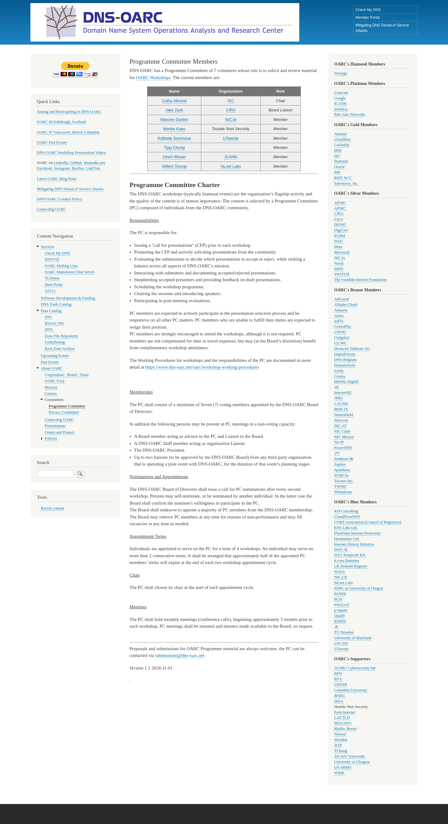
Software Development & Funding (68, 298)
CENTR (340, 684)
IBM (338, 150)
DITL (49, 329)
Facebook (44, 168)
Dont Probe (54, 284)
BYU (338, 679)
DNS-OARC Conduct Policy (59, 199)
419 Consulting (346, 511)
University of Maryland (352, 638)
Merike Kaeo (174, 128)
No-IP (339, 442)
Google (340, 98)
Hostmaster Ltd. (347, 539)
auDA (339, 321)
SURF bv (341, 475)
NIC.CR (340, 577)
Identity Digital (346, 381)
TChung (340, 751)
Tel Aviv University (349, 756)
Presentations (55, 426)
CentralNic (343, 326)
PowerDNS (343, 448)
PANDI (340, 594)
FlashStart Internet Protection (357, 533)
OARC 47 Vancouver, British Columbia (68, 132)
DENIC (340, 224)
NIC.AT (340, 426)
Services (47, 247)
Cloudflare (342, 139)
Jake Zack (174, 110)
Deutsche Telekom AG (352, 348)
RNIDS (340, 621)
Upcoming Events (55, 356)
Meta (338, 247)
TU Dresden (344, 632)
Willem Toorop (174, 166)
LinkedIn (61, 163)
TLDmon (52, 278)
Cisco (338, 219)
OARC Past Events (52, 142)
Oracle (339, 167)
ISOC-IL (341, 549)
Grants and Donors (60, 432)
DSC (49, 317)
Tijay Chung (174, 147)
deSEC (339, 696)
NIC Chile (342, 431)
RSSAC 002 (54, 323)
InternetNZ (343, 392)
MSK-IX (341, 409)
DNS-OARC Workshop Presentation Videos (71, 152)
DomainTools (345, 365)
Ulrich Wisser (174, 156)
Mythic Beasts (345, 728)
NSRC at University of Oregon (358, 588)
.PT (337, 453)
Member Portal (368, 17)
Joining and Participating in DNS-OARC (69, 112)
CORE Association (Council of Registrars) (367, 522)
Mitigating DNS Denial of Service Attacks (382, 28)
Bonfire (78, 168)
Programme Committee (67, 406)
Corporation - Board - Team (66, 375)
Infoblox (341, 109)
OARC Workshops (153, 77)
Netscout (341, 420)
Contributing (55, 342)
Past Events (50, 362)
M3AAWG (343, 723)
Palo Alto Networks (349, 114)
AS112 (50, 291)
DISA (339, 701)
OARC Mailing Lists (61, 266)
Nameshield (343, 415)
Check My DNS (368, 10)
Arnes (339, 316)
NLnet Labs (231, 166)
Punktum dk (343, 459)
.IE (336, 387)
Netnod (340, 734)
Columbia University (350, 690)
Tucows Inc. (344, 481)
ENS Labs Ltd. (346, 528)
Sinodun (341, 740)
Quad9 (339, 616)
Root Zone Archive (60, 348)
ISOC (338, 241)
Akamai (340, 134)
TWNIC (340, 486)
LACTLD (342, 717)
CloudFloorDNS (347, 516)
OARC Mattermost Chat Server (70, 272)
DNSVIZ (52, 259)
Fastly (339, 371)
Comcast (341, 92)
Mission (51, 387)
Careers (51, 393)
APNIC (340, 208)
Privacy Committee (64, 412)
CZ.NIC (340, 343)
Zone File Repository (61, 336)
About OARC (52, 368)
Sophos (340, 464)
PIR (337, 172)
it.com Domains (347, 560)
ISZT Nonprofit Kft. (350, 555)
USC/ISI (341, 643)
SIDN (339, 269)
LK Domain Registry (350, 566)
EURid (339, 236)
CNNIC (340, 332)
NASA (339, 572)
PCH (338, 599)
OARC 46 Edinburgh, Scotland (61, 122)
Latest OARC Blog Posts (56, 179)
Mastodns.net (94, 163)
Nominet (341, 161)
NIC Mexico (344, 437)
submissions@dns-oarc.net (180, 655)
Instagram (62, 168)
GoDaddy (342, 145)
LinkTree (93, 168)
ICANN (231, 156)
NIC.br (231, 119)
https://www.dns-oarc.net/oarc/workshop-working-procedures (202, 367)
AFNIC (340, 203)
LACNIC (341, 404)
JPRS (338, 398)
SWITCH (341, 274)
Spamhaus (342, 470)
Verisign (341, 73)
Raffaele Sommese (174, 138)
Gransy (340, 376)
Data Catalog (51, 311)
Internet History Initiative (354, 544)
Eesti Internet (345, 712)
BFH (338, 673)
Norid (339, 263)
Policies (51, 438)
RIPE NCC (343, 178)
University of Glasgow (352, 762)
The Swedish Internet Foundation (360, 280)
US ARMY (343, 767)
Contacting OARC (51, 209)
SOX (338, 745)
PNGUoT (341, 605)
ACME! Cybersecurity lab (355, 668)
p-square (341, 610)
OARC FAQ (54, 381)
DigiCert (341, 230)
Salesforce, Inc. (346, 183)
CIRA (231, 110)
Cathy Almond (174, 100)
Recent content (52, 508)
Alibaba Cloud (345, 304)
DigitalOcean (344, 354)
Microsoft (342, 252)
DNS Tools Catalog (56, 304)
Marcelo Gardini (174, 119)
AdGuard (341, 299)
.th (336, 627)
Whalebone (343, 492)
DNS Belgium (345, 360)
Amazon (341, 310)
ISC (231, 100)
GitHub (76, 163)
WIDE (339, 773)
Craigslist (341, 337)
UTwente (231, 138)
